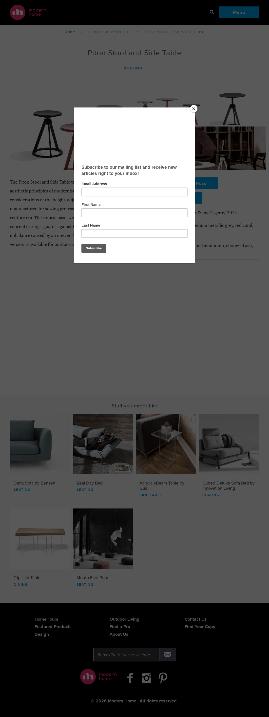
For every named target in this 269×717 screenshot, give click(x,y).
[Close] (193, 108)
